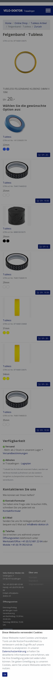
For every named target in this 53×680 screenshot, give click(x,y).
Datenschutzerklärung (14, 651)
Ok (5, 674)
